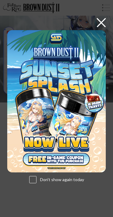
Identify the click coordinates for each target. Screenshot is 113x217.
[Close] (101, 22)
